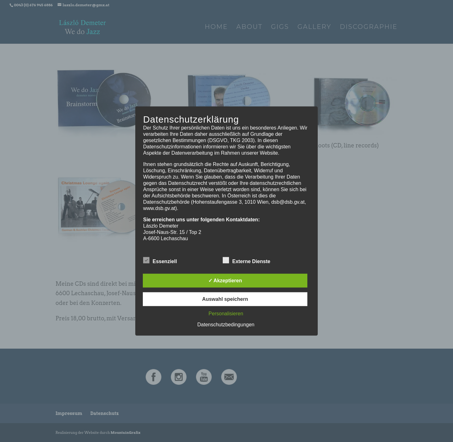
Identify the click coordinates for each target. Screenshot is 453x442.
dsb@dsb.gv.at (288, 202)
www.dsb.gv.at (159, 208)
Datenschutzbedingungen (225, 324)
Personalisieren (226, 313)
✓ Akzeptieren (225, 280)
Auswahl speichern (225, 298)
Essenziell (160, 260)
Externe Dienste (246, 260)
